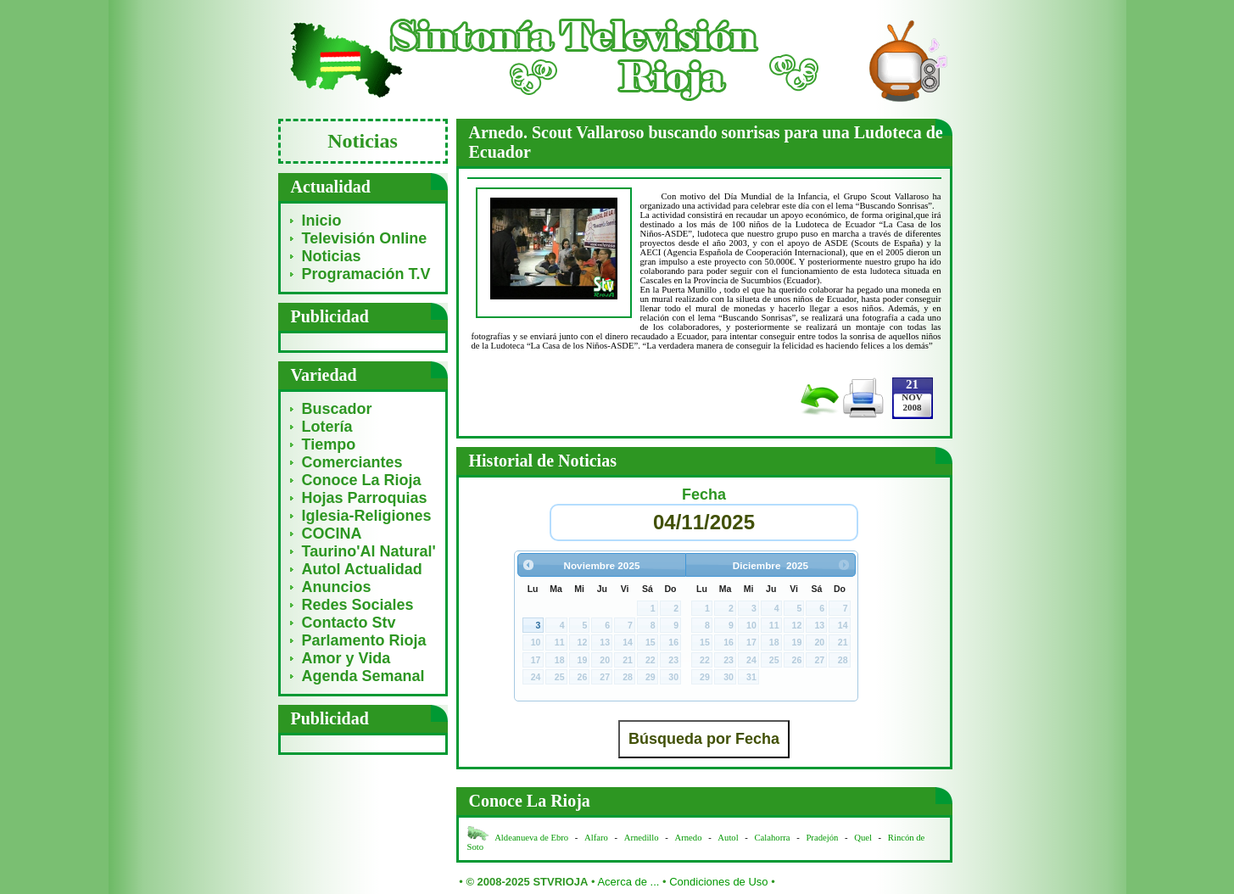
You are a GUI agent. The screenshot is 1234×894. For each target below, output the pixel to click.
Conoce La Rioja (362, 480)
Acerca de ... (628, 881)
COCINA (332, 533)
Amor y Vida (346, 658)
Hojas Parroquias (364, 497)
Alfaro (596, 837)
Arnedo (688, 837)
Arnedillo (641, 837)
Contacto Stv (349, 622)
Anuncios (336, 586)
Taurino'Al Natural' (369, 551)
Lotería (327, 426)
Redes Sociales (358, 604)
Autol (729, 837)
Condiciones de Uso (718, 881)
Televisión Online (364, 238)
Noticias (331, 256)
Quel (863, 837)
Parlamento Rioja (364, 640)
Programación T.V (366, 273)
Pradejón (822, 837)
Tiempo (329, 444)
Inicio (322, 220)
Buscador (337, 408)
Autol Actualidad (362, 569)
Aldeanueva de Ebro (531, 837)
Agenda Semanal (363, 676)
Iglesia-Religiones (367, 515)
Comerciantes (352, 462)
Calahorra (772, 837)
